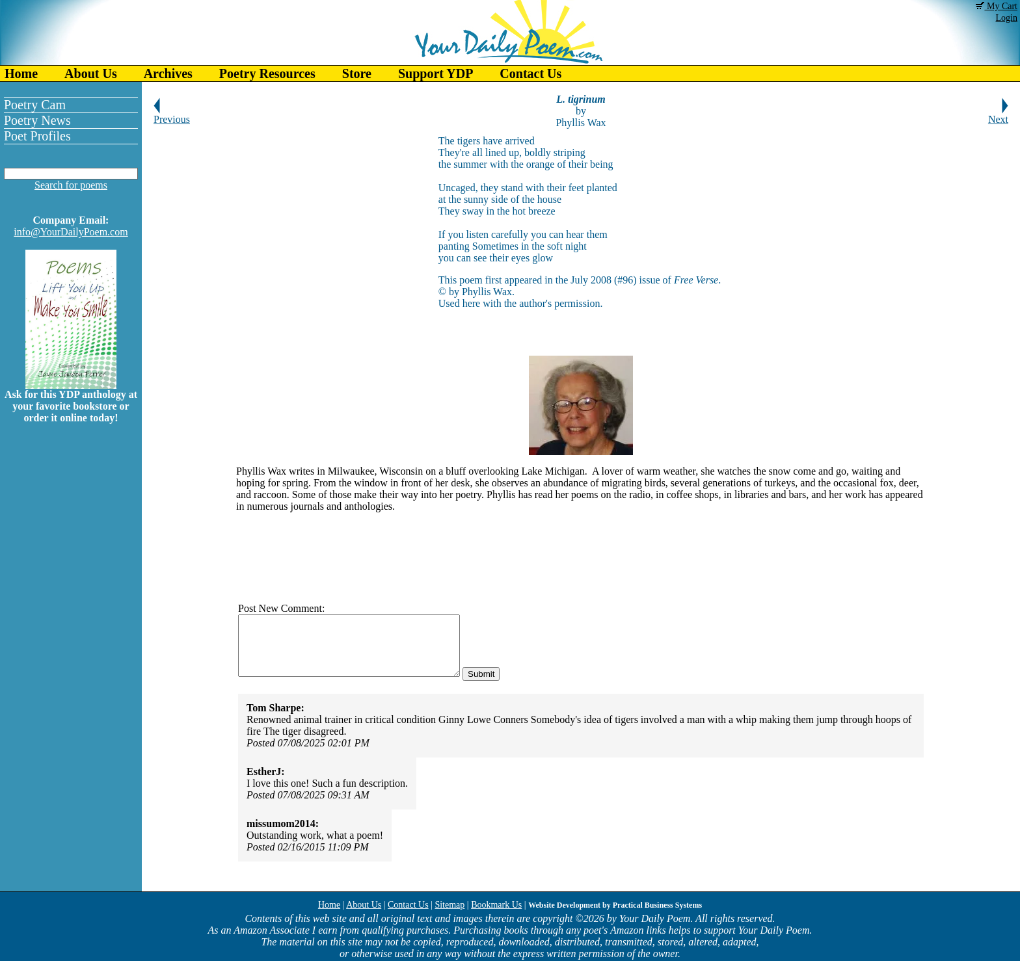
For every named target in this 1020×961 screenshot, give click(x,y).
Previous (172, 115)
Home (21, 73)
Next (998, 115)
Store (356, 73)
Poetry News (37, 120)
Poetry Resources (267, 73)
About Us (90, 73)
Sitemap (449, 905)
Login (1006, 18)
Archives (168, 73)
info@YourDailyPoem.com (71, 231)
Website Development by (615, 905)
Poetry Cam (35, 105)
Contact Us (530, 73)
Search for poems (70, 185)
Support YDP (435, 73)
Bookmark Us (496, 905)
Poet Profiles (37, 136)
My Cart (996, 6)
